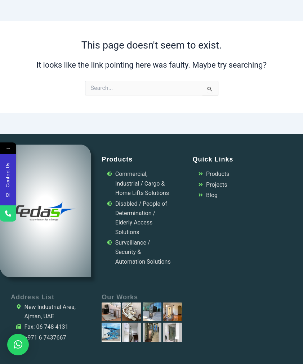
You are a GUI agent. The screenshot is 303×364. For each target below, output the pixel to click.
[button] (18, 344)
